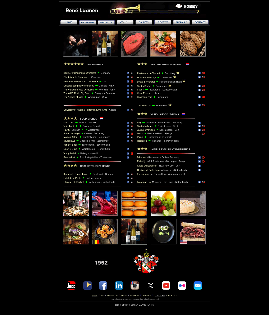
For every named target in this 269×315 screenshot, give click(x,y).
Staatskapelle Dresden (75, 77)
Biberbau (141, 157)
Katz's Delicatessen (147, 165)
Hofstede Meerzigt (146, 77)
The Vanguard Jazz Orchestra (79, 89)
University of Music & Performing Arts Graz (85, 109)
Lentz (140, 133)
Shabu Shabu (144, 86)
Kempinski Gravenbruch (76, 174)
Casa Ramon (144, 93)
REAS (67, 130)
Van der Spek (70, 144)
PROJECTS (112, 296)
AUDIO (124, 296)
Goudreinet (69, 157)
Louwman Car (144, 182)
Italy (139, 122)
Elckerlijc (141, 161)
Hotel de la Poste (72, 178)
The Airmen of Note (73, 97)
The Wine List (144, 105)
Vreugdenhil (70, 153)
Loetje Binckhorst (146, 81)
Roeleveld (142, 140)
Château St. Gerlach (74, 182)
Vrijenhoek (69, 126)
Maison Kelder (71, 137)
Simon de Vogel (72, 133)
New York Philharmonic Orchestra (81, 81)
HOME (94, 296)
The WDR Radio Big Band (77, 93)
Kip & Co (68, 122)
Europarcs (142, 174)
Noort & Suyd (70, 149)
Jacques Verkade (146, 130)
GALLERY (134, 296)
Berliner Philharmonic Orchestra (80, 73)
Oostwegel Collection (148, 170)
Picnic (140, 137)
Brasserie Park (144, 97)
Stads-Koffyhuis (145, 126)
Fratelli (140, 89)
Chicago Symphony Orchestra (79, 85)
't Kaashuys (70, 140)
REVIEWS (146, 296)
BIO (102, 296)
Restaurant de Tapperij (149, 73)
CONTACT (172, 296)
